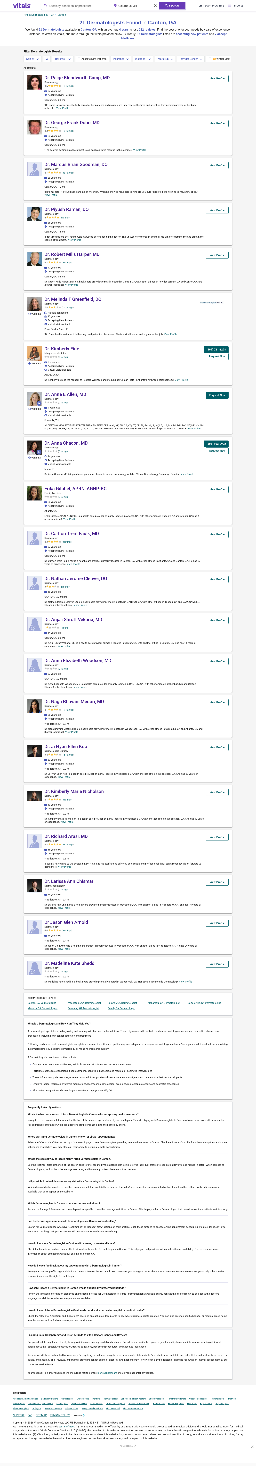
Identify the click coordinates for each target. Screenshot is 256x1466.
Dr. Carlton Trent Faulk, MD (71, 536)
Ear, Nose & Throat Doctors (133, 1402)
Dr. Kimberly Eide (61, 348)
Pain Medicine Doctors (138, 1406)
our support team (107, 1375)
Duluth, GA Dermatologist (121, 1011)
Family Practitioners (177, 1402)
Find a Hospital (113, 1411)
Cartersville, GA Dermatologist (204, 1006)
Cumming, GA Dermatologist (83, 1011)
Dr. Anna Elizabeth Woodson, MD (77, 663)
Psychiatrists (206, 1406)
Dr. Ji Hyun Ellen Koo (65, 749)
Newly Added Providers (92, 1411)
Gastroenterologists (198, 1402)
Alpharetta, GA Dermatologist (164, 1006)
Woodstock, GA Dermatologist (84, 1006)
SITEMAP (41, 1418)
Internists (232, 1402)
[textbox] (76, 6)
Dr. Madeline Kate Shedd (69, 966)
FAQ (30, 1418)
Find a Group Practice (133, 1411)
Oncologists (62, 1406)
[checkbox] (92, 59)
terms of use (66, 1429)
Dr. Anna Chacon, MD (66, 446)
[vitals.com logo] (22, 5)
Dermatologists (111, 1402)
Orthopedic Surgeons (115, 1406)
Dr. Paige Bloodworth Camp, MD (77, 77)
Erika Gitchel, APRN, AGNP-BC (75, 491)
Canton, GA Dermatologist (42, 1006)
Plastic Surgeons (176, 1406)
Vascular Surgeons (53, 1411)
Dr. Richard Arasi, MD (66, 839)
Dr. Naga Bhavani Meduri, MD (74, 704)
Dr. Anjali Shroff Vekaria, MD (73, 622)
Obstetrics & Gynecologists (40, 1406)
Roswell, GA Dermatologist (122, 1006)
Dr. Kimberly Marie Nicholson (74, 794)
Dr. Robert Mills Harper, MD (72, 254)
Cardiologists (67, 1402)
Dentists (96, 1402)
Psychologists (222, 1406)
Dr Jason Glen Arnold (66, 925)
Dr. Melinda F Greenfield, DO (72, 299)
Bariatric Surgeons (49, 1402)
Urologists (36, 1411)
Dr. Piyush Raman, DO (66, 209)
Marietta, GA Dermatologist (42, 1011)
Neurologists (19, 1406)
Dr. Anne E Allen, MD (65, 394)
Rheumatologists (21, 1411)
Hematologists (217, 1402)
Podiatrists (192, 1406)
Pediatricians (159, 1406)
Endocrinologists (156, 1402)
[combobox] (76, 6)
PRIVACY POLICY (60, 1418)
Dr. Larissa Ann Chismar (68, 884)
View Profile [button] (68, 108)
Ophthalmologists (79, 1406)
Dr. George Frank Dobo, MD (72, 122)
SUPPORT (18, 1418)
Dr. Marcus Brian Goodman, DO (76, 164)
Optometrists (96, 1406)
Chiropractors (83, 1402)
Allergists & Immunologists (25, 1402)
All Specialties (71, 1411)
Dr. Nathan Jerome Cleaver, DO (75, 581)
